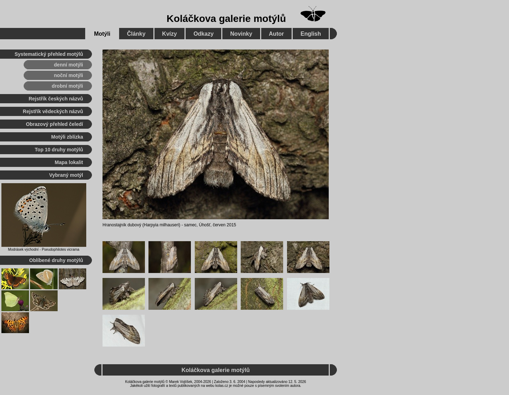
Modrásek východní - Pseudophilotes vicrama (44, 249)
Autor (276, 34)
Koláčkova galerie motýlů (226, 18)
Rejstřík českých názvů (56, 98)
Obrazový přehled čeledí (54, 124)
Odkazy (203, 34)
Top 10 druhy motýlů (59, 149)
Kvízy (169, 34)
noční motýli (68, 75)
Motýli (102, 34)
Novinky (241, 34)
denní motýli (68, 65)
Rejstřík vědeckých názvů (53, 111)
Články (136, 34)
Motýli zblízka (67, 137)
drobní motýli (67, 86)
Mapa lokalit (69, 162)
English (310, 34)
